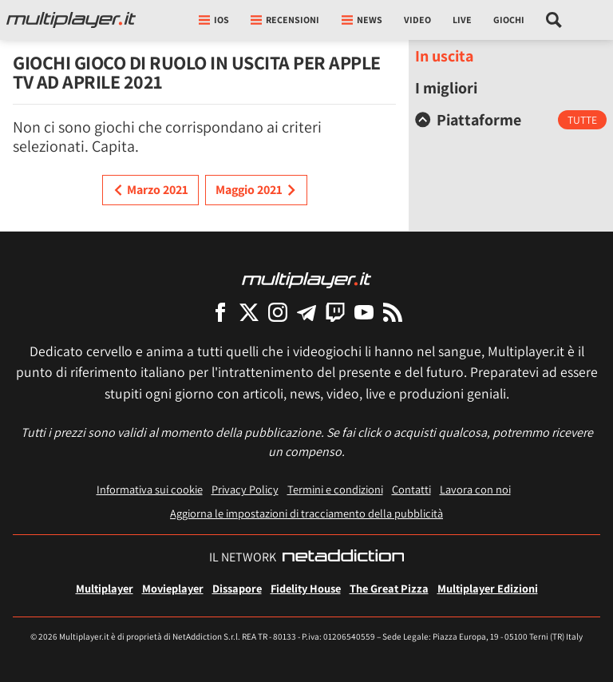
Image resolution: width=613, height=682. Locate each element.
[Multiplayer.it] (71, 20)
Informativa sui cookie (150, 489)
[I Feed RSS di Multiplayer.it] (392, 312)
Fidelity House (306, 588)
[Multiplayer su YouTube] (364, 312)
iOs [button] (214, 20)
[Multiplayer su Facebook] (220, 312)
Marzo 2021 (150, 190)
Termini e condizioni (335, 489)
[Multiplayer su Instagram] (277, 312)
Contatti (411, 489)
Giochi (508, 20)
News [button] (362, 20)
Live (462, 20)
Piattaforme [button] (468, 119)
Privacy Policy (245, 489)
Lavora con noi (475, 489)
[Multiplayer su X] (249, 312)
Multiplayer (104, 588)
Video (417, 20)
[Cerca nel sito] (554, 20)
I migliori (446, 87)
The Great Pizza (389, 588)
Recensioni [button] (285, 20)
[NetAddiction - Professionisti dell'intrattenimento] (343, 557)
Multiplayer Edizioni (487, 588)
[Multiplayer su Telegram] (306, 312)
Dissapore (237, 588)
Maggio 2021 (256, 190)
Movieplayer (173, 588)
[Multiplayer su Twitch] (335, 312)
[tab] (511, 120)
